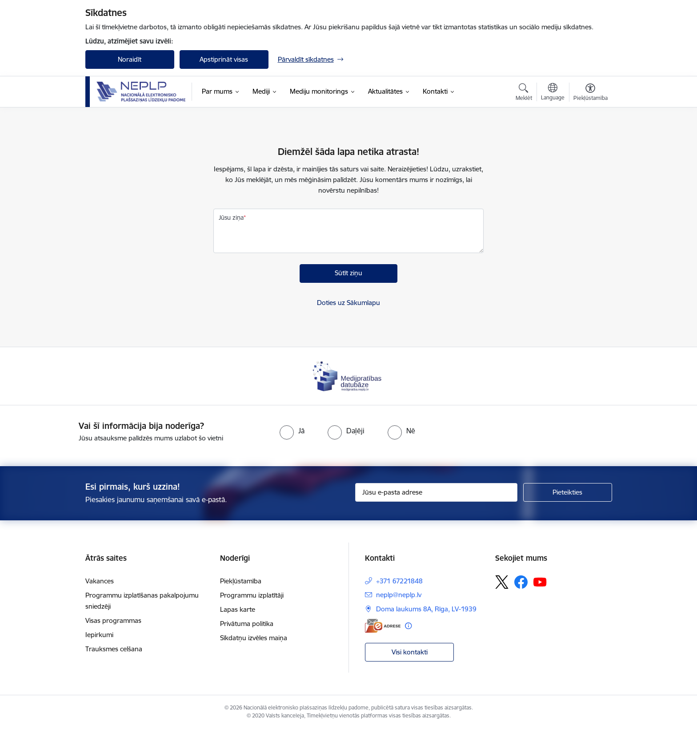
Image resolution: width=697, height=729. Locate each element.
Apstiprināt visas (224, 59)
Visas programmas (113, 620)
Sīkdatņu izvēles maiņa (253, 638)
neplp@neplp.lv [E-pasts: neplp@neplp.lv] (398, 594)
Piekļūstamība (240, 581)
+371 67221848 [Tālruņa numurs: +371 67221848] (399, 581)
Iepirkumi (99, 634)
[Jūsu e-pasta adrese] (436, 492)
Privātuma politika (246, 623)
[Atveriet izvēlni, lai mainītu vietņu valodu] (553, 93)
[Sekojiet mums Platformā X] (502, 582)
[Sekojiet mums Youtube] (540, 581)
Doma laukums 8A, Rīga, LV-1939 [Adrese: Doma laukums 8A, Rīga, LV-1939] (426, 609)
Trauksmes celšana (113, 649)
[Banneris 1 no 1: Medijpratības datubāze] (348, 375)
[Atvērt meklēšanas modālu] (524, 93)
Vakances (99, 581)
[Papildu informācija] (408, 625)
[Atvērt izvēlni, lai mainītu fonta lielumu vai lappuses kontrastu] (590, 93)
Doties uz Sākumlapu (348, 302)
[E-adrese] (383, 625)
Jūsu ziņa (231, 218)
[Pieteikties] (567, 492)
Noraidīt (129, 59)
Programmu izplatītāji (252, 595)
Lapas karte (237, 609)
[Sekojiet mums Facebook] (521, 582)
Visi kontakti (410, 652)
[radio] (292, 430)
